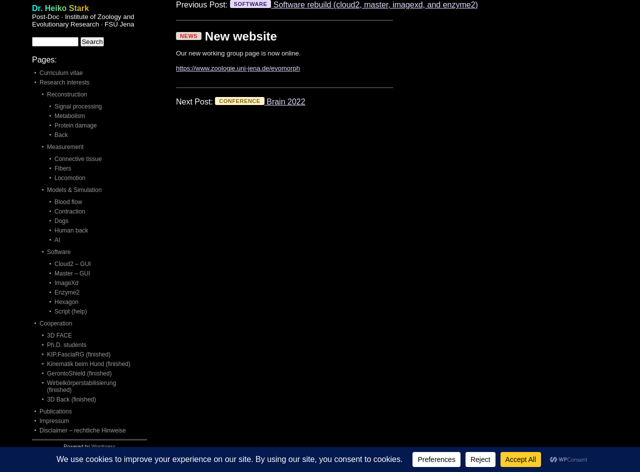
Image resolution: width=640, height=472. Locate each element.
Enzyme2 (67, 292)
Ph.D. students (66, 345)
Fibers (62, 168)
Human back (71, 230)
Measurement (65, 147)
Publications (56, 411)
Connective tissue (78, 159)
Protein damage (75, 125)
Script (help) (70, 311)
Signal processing (78, 106)
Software (58, 252)
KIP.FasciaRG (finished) (78, 354)
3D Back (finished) (71, 399)
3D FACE (59, 335)
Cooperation (56, 323)
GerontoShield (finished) (79, 373)
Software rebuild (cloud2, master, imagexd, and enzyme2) (354, 4)
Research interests (65, 82)
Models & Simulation (74, 190)
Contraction (69, 211)
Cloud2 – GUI (72, 264)
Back (61, 135)
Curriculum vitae (61, 73)
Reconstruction (67, 94)
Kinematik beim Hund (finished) (88, 364)
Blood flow (68, 202)
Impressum (54, 421)
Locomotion (70, 178)
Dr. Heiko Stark (60, 8)
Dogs (61, 221)
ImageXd (66, 283)
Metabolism (69, 116)
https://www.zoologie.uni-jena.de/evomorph (238, 68)
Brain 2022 (260, 102)
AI (57, 240)
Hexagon (66, 302)
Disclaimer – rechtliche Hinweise (83, 430)
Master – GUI (72, 273)
